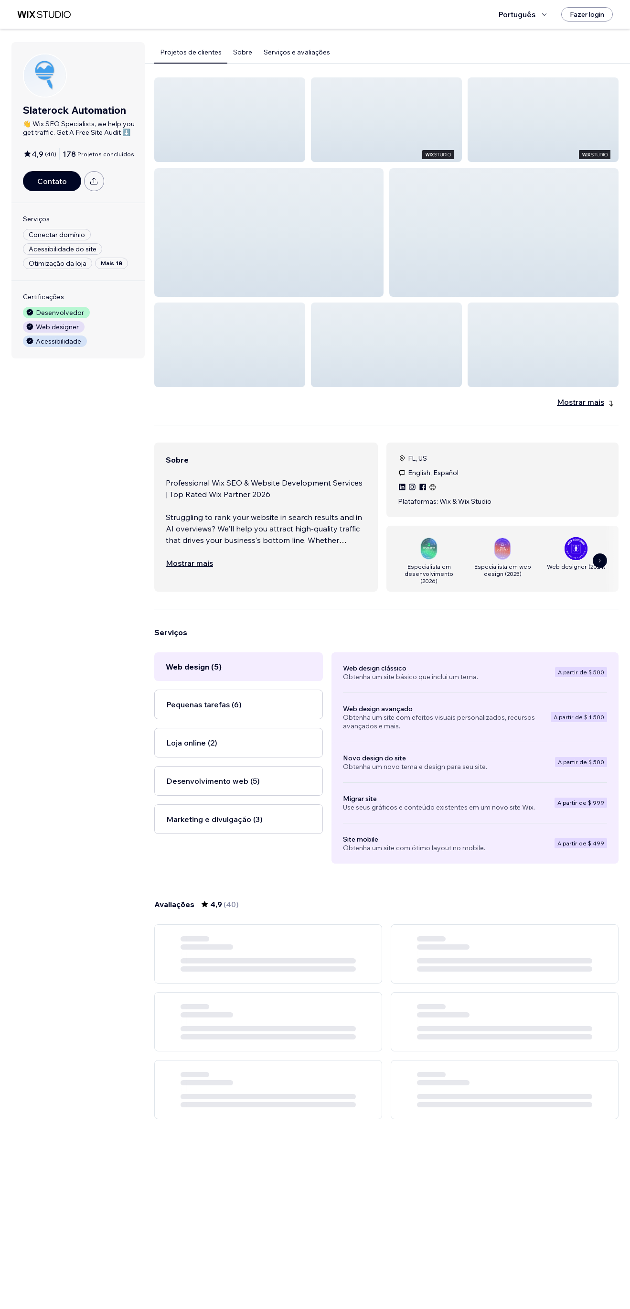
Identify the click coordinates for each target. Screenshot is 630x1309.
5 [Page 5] (404, 1282)
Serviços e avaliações (297, 52)
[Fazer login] (587, 14)
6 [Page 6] (421, 1282)
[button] (229, 119)
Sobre (242, 52)
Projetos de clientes (191, 52)
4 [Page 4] (386, 1282)
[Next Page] (455, 1283)
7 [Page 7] (438, 1282)
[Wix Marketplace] (44, 14)
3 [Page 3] (369, 1282)
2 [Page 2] (352, 1282)
